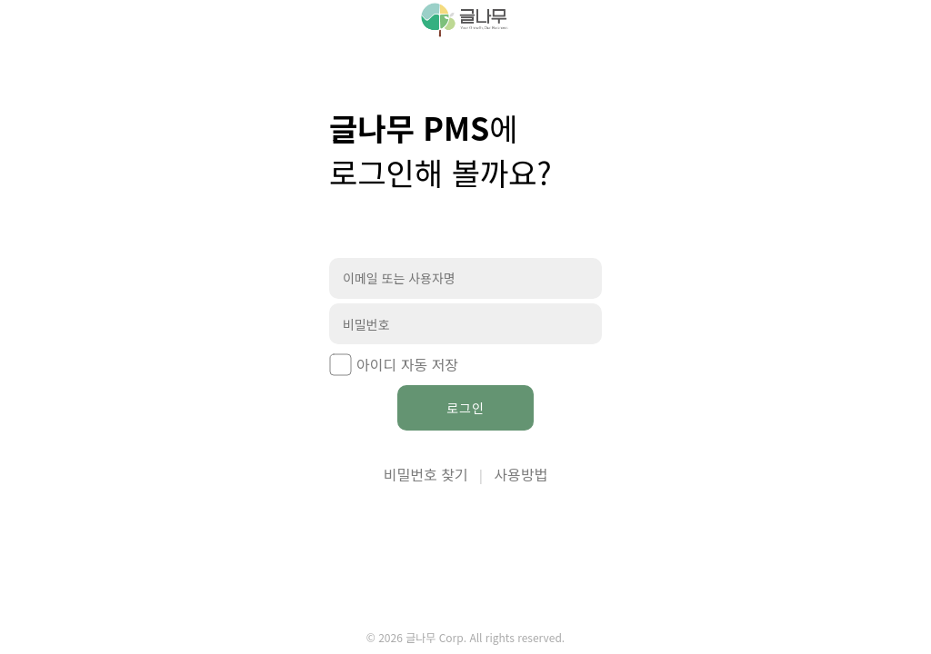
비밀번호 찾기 (426, 474)
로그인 (465, 408)
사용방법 (520, 474)
